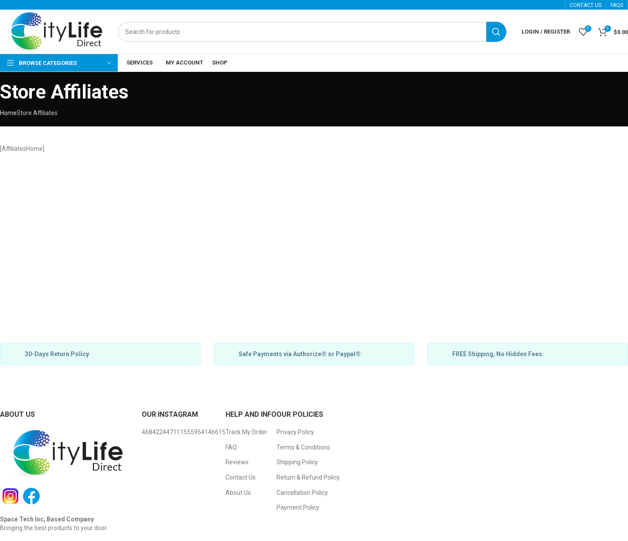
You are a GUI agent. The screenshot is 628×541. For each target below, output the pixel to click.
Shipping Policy (297, 462)
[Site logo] (54, 31)
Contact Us (240, 477)
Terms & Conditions (303, 447)
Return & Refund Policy (308, 477)
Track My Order (246, 432)
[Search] (312, 32)
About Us (238, 492)
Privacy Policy (295, 432)
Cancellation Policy (302, 492)
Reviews (237, 462)
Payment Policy (297, 507)
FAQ (231, 447)
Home (8, 112)
